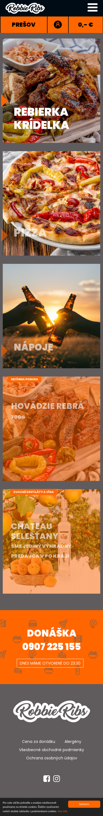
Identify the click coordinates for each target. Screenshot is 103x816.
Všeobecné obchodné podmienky (51, 750)
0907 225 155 (51, 646)
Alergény (73, 741)
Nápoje (33, 344)
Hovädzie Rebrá (47, 415)
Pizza (30, 229)
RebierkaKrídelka (41, 118)
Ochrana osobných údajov (51, 758)
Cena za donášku (38, 741)
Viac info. (62, 812)
